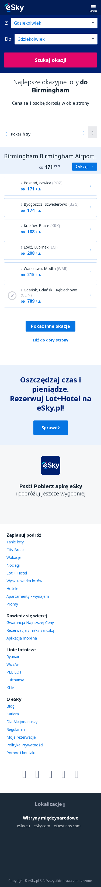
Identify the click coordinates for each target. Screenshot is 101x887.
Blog (10, 706)
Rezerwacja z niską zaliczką (30, 630)
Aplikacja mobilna (21, 638)
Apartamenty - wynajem (27, 596)
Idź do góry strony (50, 340)
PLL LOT (14, 672)
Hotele (12, 588)
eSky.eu (23, 825)
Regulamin (15, 729)
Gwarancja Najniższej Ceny (30, 622)
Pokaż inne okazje (50, 326)
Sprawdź (50, 428)
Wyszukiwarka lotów (24, 580)
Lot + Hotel (16, 573)
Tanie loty (15, 541)
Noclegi (13, 565)
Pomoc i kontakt (21, 752)
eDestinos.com (67, 825)
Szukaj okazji (50, 60)
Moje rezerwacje (21, 737)
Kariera (12, 713)
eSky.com (42, 825)
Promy (12, 604)
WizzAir (12, 664)
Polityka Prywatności (24, 744)
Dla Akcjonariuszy (21, 721)
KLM (10, 687)
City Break (15, 549)
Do (8, 39)
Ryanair (12, 656)
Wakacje (13, 557)
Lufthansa (15, 679)
